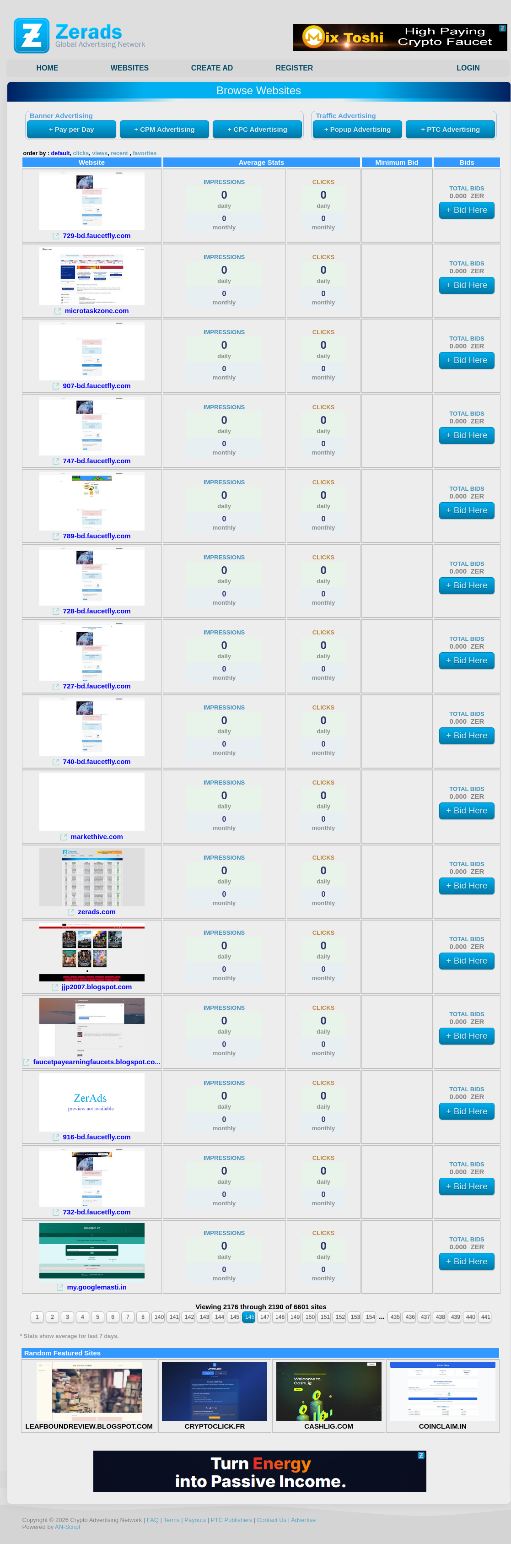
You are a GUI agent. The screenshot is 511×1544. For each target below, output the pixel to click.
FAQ (153, 1520)
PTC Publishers (231, 1520)
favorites (144, 153)
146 (249, 1317)
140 (159, 1317)
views (100, 153)
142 (189, 1317)
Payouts (195, 1520)
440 (470, 1317)
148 (280, 1317)
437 (425, 1317)
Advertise (303, 1520)
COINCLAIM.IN (442, 1422)
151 (325, 1317)
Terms (171, 1520)
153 (355, 1317)
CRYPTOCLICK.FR (214, 1422)
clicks (81, 153)
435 (395, 1317)
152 (340, 1317)
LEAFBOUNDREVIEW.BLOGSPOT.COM (88, 1422)
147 (264, 1317)
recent (119, 153)
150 (310, 1317)
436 (410, 1317)
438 (440, 1317)
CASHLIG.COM (329, 1422)
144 (219, 1317)
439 (455, 1317)
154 (370, 1317)
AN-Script (68, 1526)
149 (295, 1317)
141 (174, 1317)
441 (485, 1317)
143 (204, 1317)
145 (234, 1317)
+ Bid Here (466, 210)
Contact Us (271, 1520)
